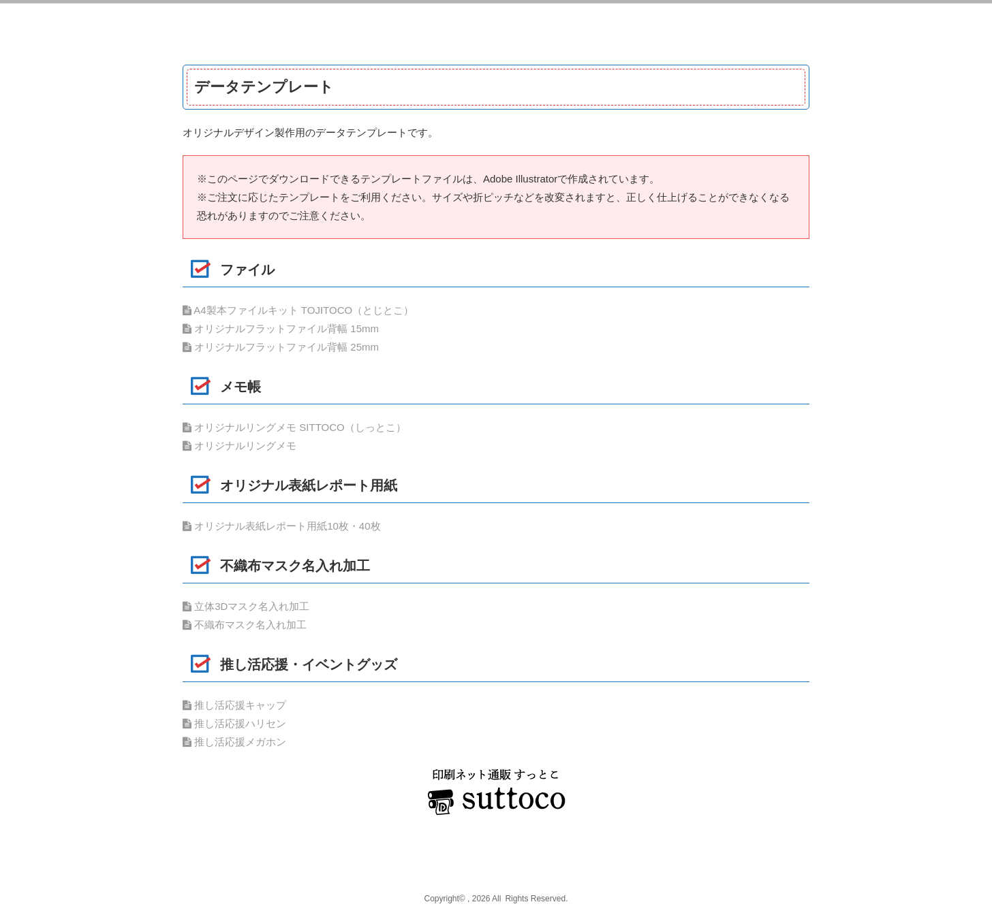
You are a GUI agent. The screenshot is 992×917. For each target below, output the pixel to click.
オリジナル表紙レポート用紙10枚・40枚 (282, 526)
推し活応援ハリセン (234, 723)
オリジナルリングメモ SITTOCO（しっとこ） (294, 427)
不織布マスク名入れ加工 (245, 624)
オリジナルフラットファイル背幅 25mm (281, 347)
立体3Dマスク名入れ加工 (246, 606)
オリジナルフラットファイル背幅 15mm (281, 328)
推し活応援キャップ (234, 705)
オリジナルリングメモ (239, 445)
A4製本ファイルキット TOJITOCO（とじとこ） (298, 310)
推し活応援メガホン (234, 741)
